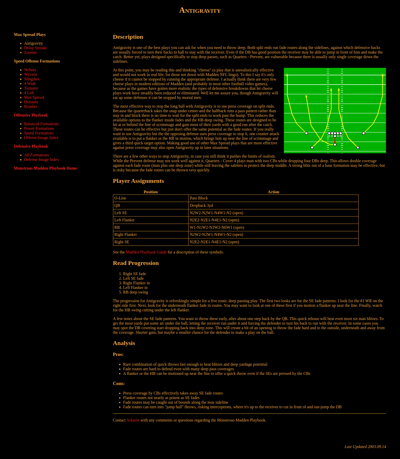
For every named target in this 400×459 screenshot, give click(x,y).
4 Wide (30, 83)
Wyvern (30, 74)
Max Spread (34, 97)
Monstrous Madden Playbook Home (45, 168)
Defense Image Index (41, 159)
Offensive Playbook (31, 115)
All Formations (36, 155)
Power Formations (39, 128)
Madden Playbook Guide (146, 252)
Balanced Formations (41, 124)
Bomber (31, 106)
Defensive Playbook (31, 146)
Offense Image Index (41, 137)
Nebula (30, 70)
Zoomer (30, 52)
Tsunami (31, 88)
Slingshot (32, 79)
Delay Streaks (35, 48)
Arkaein (133, 420)
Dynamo (31, 102)
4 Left (29, 93)
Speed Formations (39, 133)
